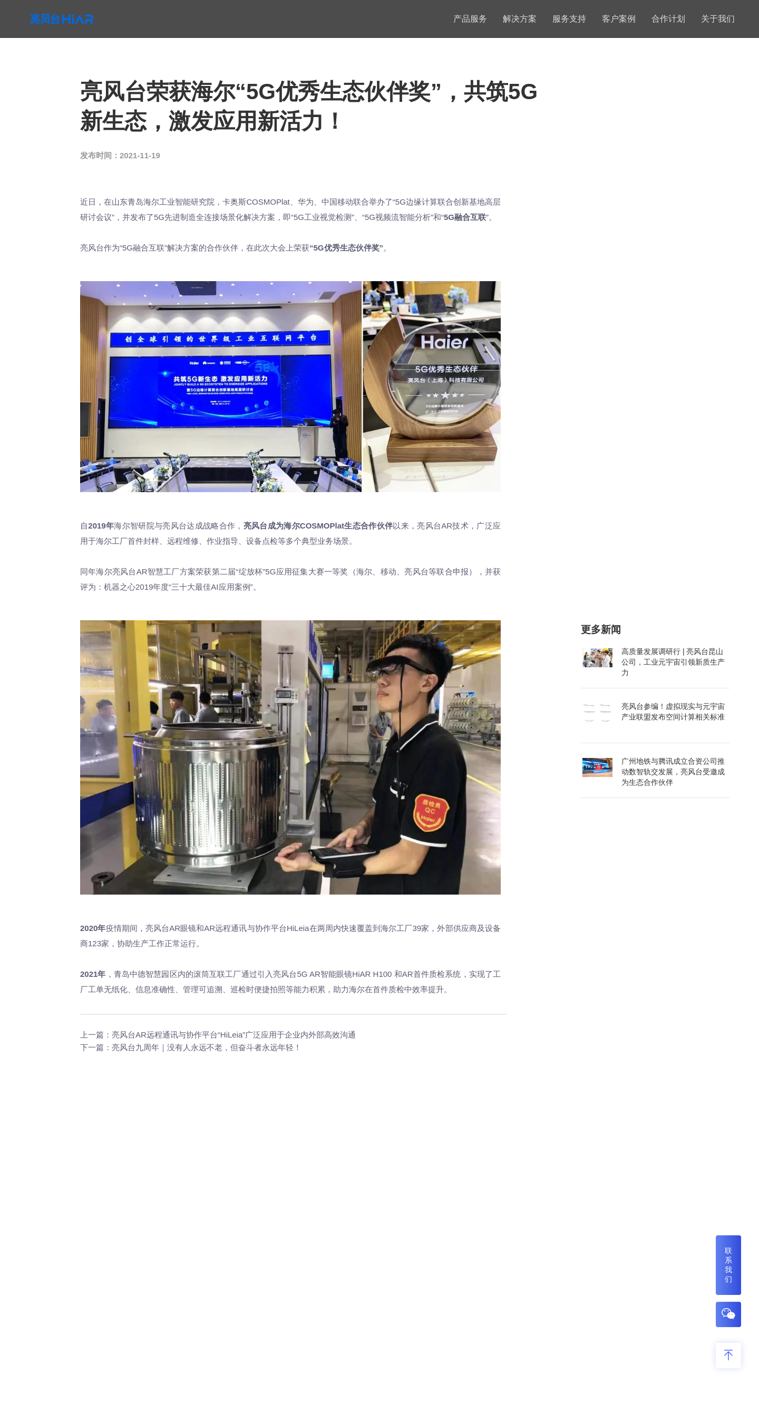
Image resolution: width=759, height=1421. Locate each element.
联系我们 (728, 1264)
